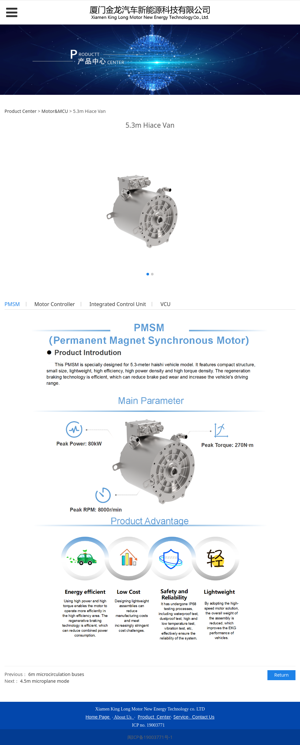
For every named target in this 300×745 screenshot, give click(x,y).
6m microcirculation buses (56, 674)
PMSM (12, 304)
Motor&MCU (55, 111)
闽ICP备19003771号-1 (150, 737)
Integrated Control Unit (117, 304)
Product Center (20, 111)
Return (281, 675)
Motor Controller (55, 304)
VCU (165, 304)
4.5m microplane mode (44, 681)
